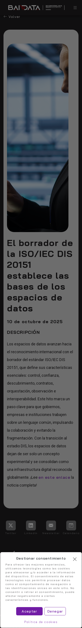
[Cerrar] (74, 559)
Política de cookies (41, 622)
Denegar (55, 611)
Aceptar (29, 611)
